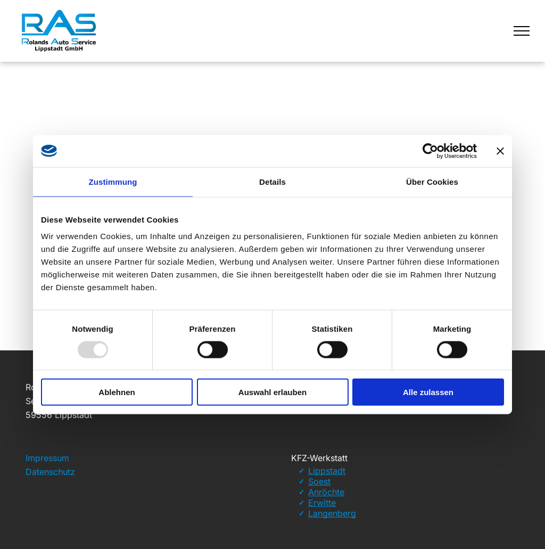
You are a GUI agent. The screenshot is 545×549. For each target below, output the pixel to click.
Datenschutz (50, 471)
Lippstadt (326, 470)
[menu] (521, 31)
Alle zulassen (428, 392)
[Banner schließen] (500, 150)
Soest (319, 481)
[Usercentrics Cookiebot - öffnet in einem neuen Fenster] (430, 151)
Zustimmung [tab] (113, 181)
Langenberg (332, 513)
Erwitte (322, 502)
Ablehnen (116, 392)
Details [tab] (272, 181)
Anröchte (326, 492)
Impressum (47, 458)
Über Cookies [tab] (432, 181)
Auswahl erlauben (272, 392)
